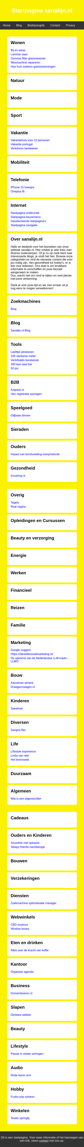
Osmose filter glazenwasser (28, 58)
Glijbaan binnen (20, 415)
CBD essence (19, 924)
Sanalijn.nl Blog (20, 330)
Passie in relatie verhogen (27, 1053)
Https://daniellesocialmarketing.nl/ (32, 654)
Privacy (70, 25)
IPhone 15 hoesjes (22, 187)
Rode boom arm (21, 1075)
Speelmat (17, 708)
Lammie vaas (19, 54)
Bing (13, 308)
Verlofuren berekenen (24, 148)
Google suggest (21, 649)
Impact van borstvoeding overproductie (35, 454)
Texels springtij (20, 1118)
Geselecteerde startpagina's (28, 221)
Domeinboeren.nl (21, 993)
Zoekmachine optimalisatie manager (33, 903)
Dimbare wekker (21, 1014)
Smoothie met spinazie (25, 842)
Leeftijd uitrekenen (22, 351)
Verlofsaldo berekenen (25, 360)
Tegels (15, 502)
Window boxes (20, 928)
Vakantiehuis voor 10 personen (30, 140)
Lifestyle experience (23, 751)
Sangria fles (18, 729)
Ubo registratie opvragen (26, 393)
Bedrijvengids (36, 25)
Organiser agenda (22, 971)
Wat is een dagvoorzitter (26, 798)
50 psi (14, 368)
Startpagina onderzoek (25, 212)
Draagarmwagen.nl (23, 686)
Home (6, 25)
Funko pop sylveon (23, 1096)
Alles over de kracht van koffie (30, 950)
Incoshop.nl (18, 475)
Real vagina (18, 506)
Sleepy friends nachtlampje (28, 846)
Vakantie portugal (22, 144)
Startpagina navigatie (24, 225)
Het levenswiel (20, 759)
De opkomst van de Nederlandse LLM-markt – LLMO (40, 660)
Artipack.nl (17, 389)
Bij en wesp (18, 50)
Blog (19, 25)
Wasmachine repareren (25, 62)
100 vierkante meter (23, 356)
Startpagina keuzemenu (26, 217)
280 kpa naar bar (21, 364)
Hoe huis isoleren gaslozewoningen (33, 66)
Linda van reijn (20, 755)
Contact (55, 25)
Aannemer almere (22, 682)
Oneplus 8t (17, 191)
